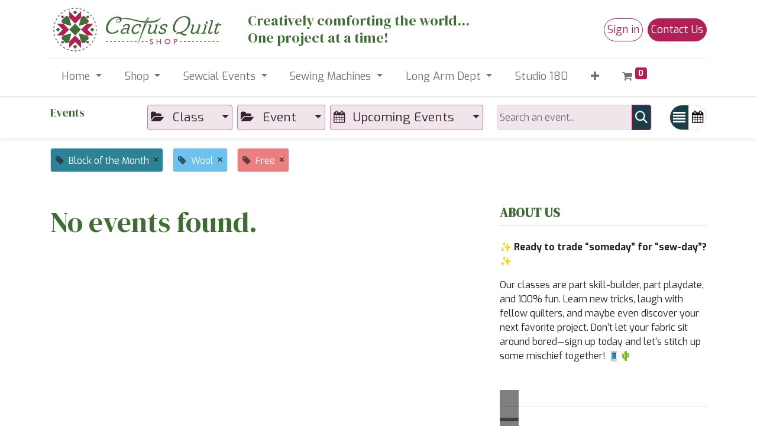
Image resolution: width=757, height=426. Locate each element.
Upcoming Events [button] (396, 117)
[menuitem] (542, 76)
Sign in (623, 29)
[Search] (641, 117)
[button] (595, 76)
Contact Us (677, 29)
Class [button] (179, 117)
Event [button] (270, 117)
